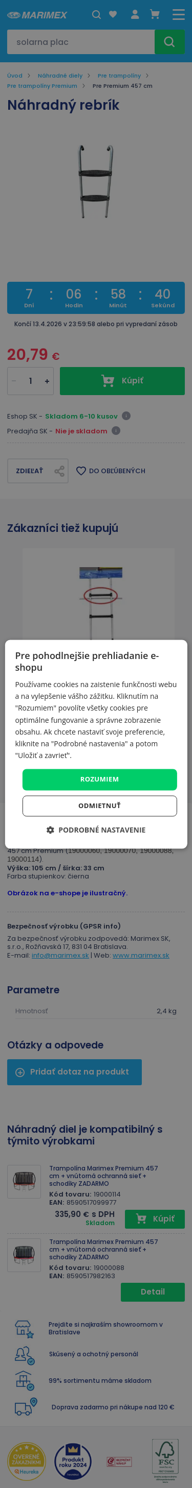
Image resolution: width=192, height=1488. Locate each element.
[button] (96, 830)
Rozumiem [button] (99, 779)
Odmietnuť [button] (99, 805)
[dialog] (96, 744)
